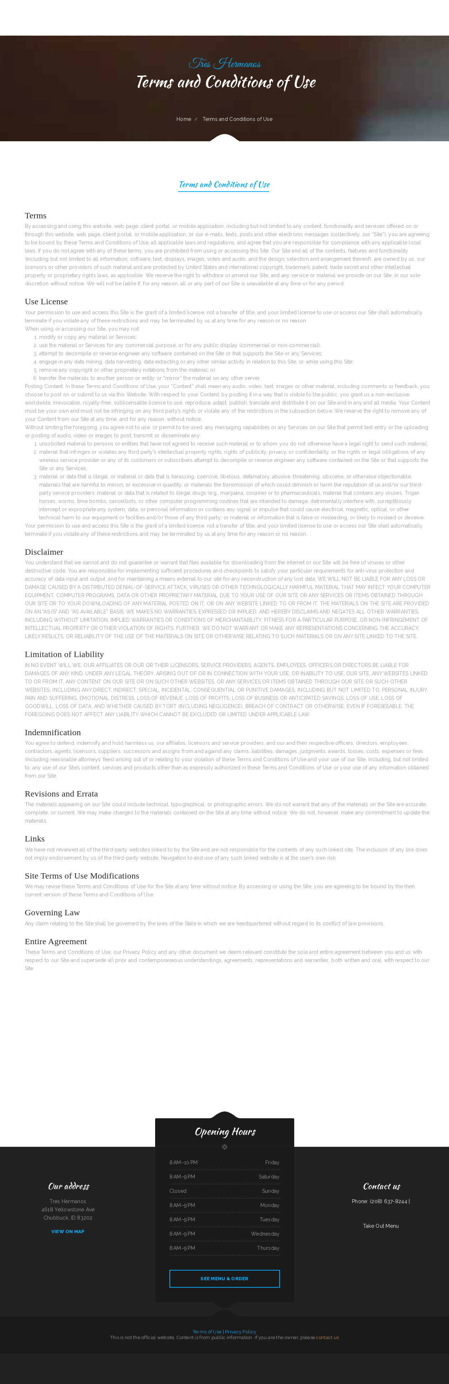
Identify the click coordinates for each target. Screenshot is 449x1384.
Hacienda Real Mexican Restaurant (24, 1357)
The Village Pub (185, 1357)
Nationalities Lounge (401, 1357)
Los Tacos (36, 1357)
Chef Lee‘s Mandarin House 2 (359, 1357)
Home (184, 119)
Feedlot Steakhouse (200, 1365)
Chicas (268, 1357)
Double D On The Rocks (390, 1357)
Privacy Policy (240, 1331)
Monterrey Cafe (43, 1357)
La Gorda (334, 1357)
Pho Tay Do (339, 1357)
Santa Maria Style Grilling (266, 1365)
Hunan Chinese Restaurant (305, 1357)
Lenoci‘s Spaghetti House (255, 1365)
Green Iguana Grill (216, 1357)
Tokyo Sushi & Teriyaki (441, 1357)
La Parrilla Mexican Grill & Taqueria (116, 1357)
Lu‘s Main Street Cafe (87, 1357)
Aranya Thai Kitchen (97, 1357)
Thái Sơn (289, 1357)
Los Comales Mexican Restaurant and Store (72, 1357)
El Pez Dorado (283, 1357)
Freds (60, 1357)
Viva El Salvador (166, 1357)
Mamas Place (230, 1357)
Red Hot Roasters (416, 1357)
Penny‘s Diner (296, 1357)
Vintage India (159, 1357)
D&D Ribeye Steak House (189, 1365)
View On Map (68, 1231)
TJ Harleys (208, 1365)
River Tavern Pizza (225, 1365)
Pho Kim (49, 1357)
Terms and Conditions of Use (224, 185)
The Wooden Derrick (274, 1357)
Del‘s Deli (432, 1357)
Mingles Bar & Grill (238, 1357)
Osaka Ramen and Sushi (150, 1357)
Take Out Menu (381, 1226)
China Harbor (134, 1357)
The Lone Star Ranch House (259, 1357)
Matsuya (408, 1357)
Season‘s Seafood (12, 1357)
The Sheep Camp (315, 1357)
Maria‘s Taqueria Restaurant (195, 1357)
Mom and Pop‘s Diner (176, 1357)
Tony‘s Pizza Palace (425, 1357)
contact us (327, 1337)
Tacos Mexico (141, 1357)
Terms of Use (207, 1331)
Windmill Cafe (234, 1365)
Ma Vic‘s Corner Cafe (379, 1357)
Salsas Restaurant (248, 1357)
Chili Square (223, 1357)
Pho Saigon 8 (105, 1357)
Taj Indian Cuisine (4, 1357)
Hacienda (128, 1357)
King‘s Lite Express (206, 1357)
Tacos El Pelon (370, 1357)
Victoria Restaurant (216, 1365)
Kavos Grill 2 (55, 1357)
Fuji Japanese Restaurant (325, 1357)
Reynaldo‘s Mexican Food (243, 1365)
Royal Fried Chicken (348, 1357)
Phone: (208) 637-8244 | (381, 1201)
